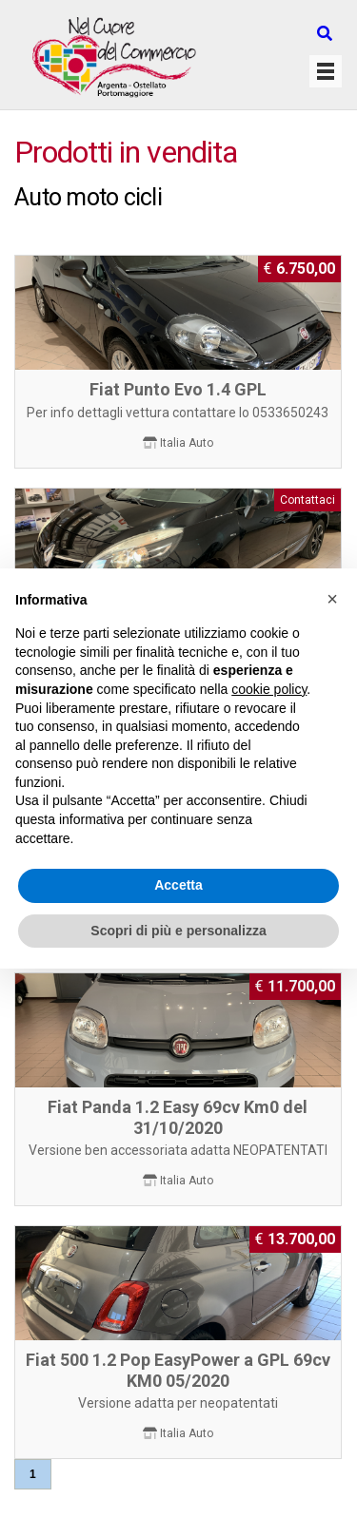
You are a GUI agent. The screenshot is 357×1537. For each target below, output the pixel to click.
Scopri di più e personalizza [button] (178, 930)
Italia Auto (186, 443)
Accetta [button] (178, 885)
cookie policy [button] (269, 689)
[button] (332, 599)
